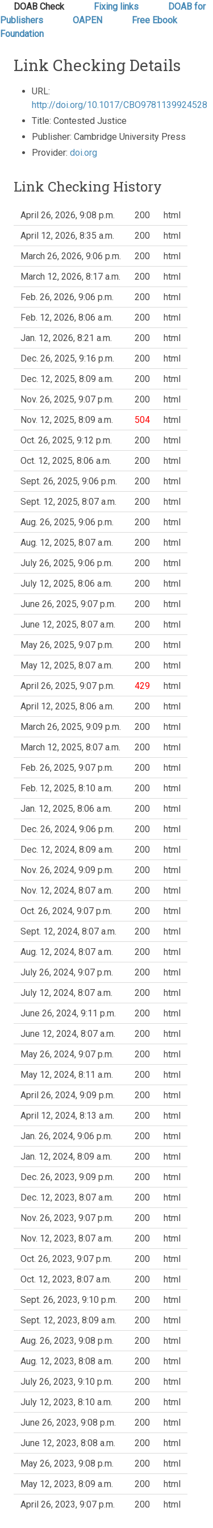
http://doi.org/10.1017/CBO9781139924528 (119, 104)
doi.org (83, 152)
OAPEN (89, 20)
